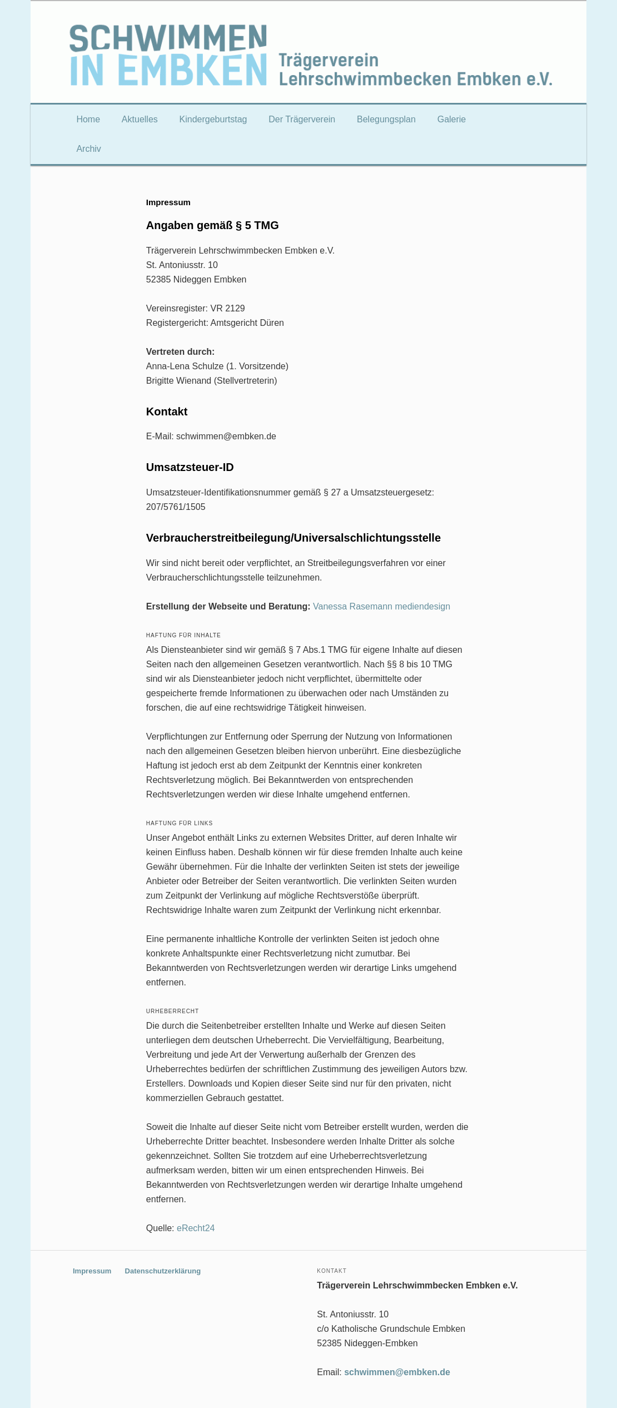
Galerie (451, 119)
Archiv (88, 148)
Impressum (92, 1271)
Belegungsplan (386, 119)
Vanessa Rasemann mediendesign (381, 606)
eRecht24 (196, 1228)
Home (88, 119)
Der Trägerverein (301, 119)
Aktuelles (140, 119)
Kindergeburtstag (213, 119)
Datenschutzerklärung (163, 1271)
